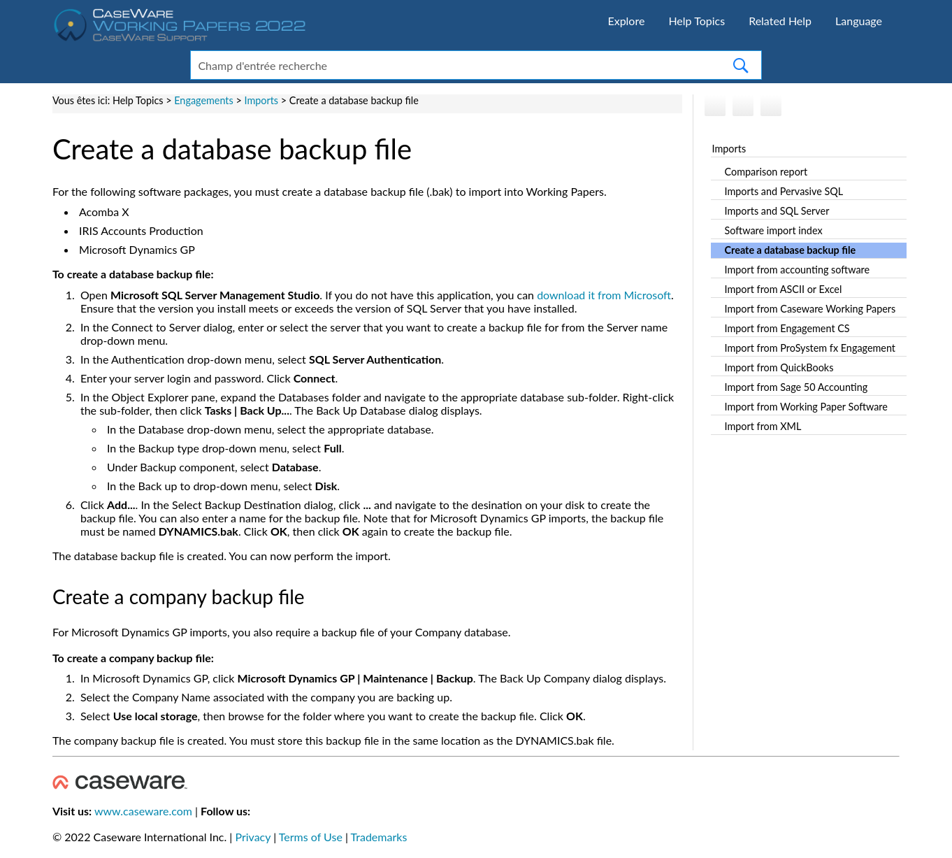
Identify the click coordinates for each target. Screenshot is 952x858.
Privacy (253, 836)
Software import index (774, 230)
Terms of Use (310, 836)
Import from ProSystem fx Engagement (810, 348)
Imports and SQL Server (777, 211)
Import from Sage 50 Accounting (796, 387)
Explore (625, 20)
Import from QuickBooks (779, 367)
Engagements (203, 100)
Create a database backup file (790, 250)
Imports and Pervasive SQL (784, 191)
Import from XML (763, 426)
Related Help (780, 20)
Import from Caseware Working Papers (810, 309)
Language (858, 20)
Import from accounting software (797, 270)
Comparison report (766, 172)
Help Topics (696, 20)
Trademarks (379, 836)
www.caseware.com (143, 810)
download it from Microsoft (604, 294)
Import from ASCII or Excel (783, 289)
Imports (729, 149)
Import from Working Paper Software (806, 407)
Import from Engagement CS (787, 328)
